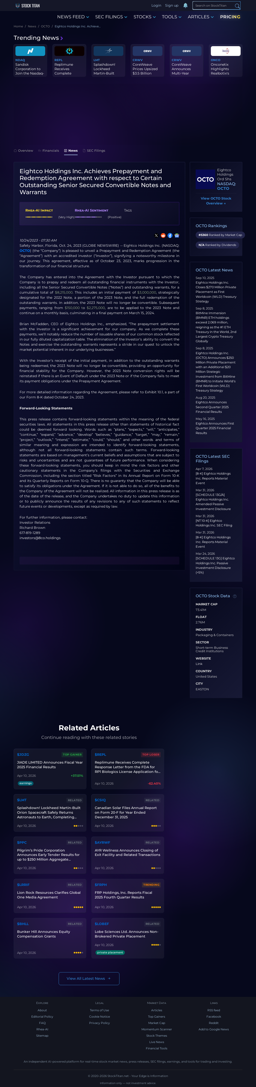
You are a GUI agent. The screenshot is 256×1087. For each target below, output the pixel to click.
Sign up (171, 5)
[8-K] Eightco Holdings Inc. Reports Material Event (213, 478)
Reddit (214, 1023)
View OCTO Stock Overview (216, 201)
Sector (202, 642)
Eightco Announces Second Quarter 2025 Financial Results (212, 406)
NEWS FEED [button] (73, 17)
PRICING (230, 17)
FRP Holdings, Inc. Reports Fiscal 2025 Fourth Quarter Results (123, 894)
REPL (58, 60)
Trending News (39, 37)
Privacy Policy (99, 1023)
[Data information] (234, 596)
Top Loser (151, 754)
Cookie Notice (99, 1016)
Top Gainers (156, 1016)
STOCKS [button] (145, 17)
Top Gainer (72, 754)
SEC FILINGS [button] (111, 17)
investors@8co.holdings (40, 538)
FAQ (42, 1023)
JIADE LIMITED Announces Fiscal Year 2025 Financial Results (50, 764)
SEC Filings (94, 150)
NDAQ (20, 60)
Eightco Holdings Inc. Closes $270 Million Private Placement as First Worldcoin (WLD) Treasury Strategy (216, 292)
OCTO (25, 250)
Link (199, 664)
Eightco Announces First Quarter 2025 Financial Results (215, 428)
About (42, 1010)
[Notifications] (185, 5)
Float (201, 617)
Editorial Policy (42, 1016)
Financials (48, 150)
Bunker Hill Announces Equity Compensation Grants (43, 933)
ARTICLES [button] (201, 17)
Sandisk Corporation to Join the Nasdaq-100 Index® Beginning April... (30, 73)
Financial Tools (156, 1048)
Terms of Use (99, 1010)
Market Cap (206, 604)
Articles (156, 1010)
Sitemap (42, 1035)
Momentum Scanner (156, 1029)
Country (204, 671)
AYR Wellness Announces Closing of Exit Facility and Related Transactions (127, 852)
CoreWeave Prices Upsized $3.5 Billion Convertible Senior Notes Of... (147, 73)
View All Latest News (89, 978)
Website (203, 658)
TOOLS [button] (171, 17)
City (199, 683)
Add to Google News (214, 1029)
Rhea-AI (42, 1029)
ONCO (215, 60)
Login (156, 5)
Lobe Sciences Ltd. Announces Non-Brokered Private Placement (126, 933)
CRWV (138, 60)
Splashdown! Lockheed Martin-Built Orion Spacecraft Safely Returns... (108, 73)
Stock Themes (156, 1035)
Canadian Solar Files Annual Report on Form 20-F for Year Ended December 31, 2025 (126, 812)
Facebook (213, 1016)
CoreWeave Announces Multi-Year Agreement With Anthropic (186, 73)
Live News (156, 1042)
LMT (97, 60)
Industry (204, 629)
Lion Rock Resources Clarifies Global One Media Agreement (49, 894)
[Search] (216, 5)
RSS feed (213, 1010)
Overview (23, 150)
